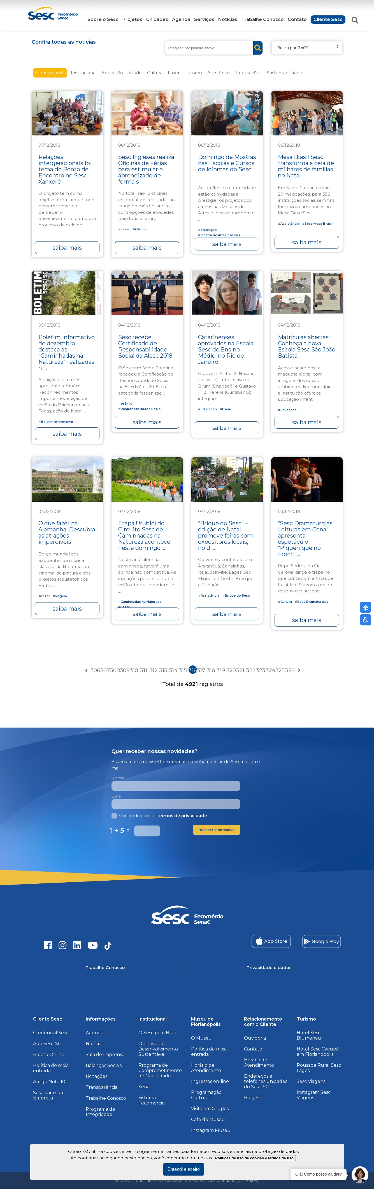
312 (153, 670)
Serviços (204, 19)
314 (173, 670)
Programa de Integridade (100, 1111)
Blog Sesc (255, 1097)
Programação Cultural (206, 1095)
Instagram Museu (211, 1130)
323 (260, 670)
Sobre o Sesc (103, 19)
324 (270, 670)
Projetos (132, 19)
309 (124, 670)
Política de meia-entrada (51, 1068)
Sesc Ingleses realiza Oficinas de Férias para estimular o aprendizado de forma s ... (146, 169)
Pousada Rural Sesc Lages (319, 1068)
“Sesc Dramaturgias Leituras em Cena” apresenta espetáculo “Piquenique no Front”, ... (305, 538)
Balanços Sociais (104, 1065)
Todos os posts (50, 72)
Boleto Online (48, 1054)
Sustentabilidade (284, 72)
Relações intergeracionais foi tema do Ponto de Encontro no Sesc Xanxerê (65, 169)
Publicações (248, 72)
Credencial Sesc (50, 1032)
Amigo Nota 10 (49, 1081)
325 (279, 670)
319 (221, 670)
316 (193, 670)
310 (134, 670)
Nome (117, 777)
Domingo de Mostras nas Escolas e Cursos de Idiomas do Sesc (227, 163)
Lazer (174, 72)
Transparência (101, 1087)
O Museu (201, 1038)
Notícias (227, 19)
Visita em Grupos (210, 1108)
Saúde (135, 72)
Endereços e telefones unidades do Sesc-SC (265, 1081)
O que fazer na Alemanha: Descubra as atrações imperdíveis (66, 532)
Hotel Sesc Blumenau (309, 1035)
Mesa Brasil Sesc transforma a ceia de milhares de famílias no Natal (306, 166)
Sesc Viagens (311, 1081)
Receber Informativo (217, 830)
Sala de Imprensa (105, 1054)
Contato (297, 19)
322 (250, 670)
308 (114, 670)
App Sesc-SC (47, 1043)
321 (240, 670)
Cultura (154, 72)
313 (163, 670)
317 (201, 670)
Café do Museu (208, 1119)
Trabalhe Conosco (262, 19)
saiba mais (67, 247)
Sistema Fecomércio (151, 1100)
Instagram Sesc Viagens (314, 1095)
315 (183, 670)
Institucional (84, 72)
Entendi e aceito (184, 1169)
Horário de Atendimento (206, 1068)
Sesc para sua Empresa (48, 1095)
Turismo (193, 72)
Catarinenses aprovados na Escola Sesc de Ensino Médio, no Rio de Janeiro (226, 349)
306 (94, 670)
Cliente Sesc (328, 19)
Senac (145, 1086)
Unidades (157, 19)
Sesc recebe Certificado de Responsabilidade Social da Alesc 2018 (145, 346)
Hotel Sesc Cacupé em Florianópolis (318, 1051)
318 (211, 670)
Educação (112, 72)
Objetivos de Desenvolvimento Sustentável (158, 1049)
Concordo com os (159, 815)
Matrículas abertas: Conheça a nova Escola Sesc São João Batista (306, 346)
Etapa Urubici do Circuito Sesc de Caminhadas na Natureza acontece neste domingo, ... (144, 535)
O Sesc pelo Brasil (158, 1032)
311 (143, 670)
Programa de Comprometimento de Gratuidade (160, 1070)
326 (289, 670)
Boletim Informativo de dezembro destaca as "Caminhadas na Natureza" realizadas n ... (66, 352)
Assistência (218, 72)
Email (116, 796)
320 (230, 670)
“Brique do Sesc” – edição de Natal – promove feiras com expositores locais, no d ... (225, 535)
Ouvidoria (255, 1038)
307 (104, 670)
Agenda (181, 19)
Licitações (96, 1076)
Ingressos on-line (210, 1081)
